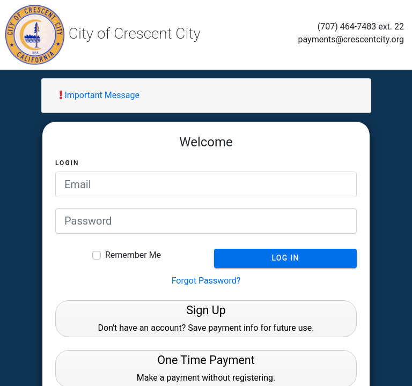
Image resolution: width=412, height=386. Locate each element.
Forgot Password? (206, 281)
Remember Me (133, 255)
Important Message (99, 95)
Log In (285, 258)
